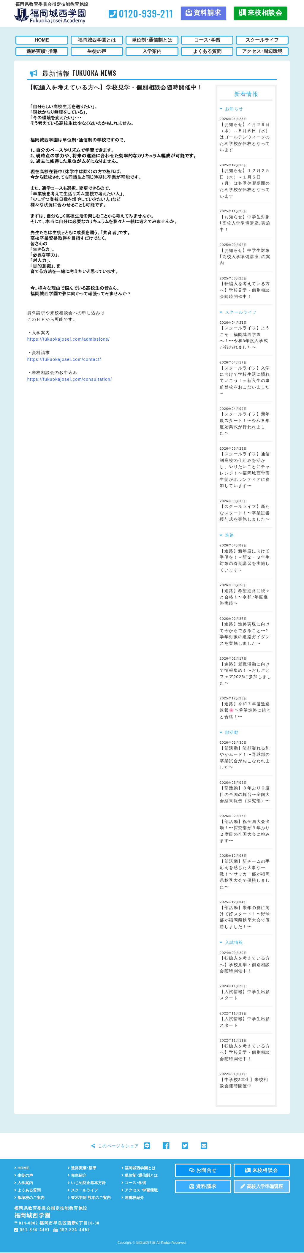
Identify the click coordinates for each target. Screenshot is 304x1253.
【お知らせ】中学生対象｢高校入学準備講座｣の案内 (245, 257)
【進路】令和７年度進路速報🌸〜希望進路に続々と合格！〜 (245, 710)
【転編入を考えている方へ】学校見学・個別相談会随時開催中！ (245, 290)
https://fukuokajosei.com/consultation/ (69, 379)
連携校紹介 (133, 1198)
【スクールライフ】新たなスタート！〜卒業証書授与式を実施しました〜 (245, 513)
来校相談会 (260, 12)
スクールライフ (84, 1190)
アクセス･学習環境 (140, 1190)
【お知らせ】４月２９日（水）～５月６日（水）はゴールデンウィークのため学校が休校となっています (245, 137)
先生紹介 (78, 1175)
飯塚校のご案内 (30, 1198)
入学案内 (24, 1183)
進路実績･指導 (83, 1168)
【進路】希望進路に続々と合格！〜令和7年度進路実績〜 (245, 597)
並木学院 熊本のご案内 (91, 1198)
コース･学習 (134, 1183)
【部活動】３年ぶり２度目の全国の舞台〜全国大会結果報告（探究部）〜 (245, 794)
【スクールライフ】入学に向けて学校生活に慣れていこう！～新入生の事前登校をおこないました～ (245, 381)
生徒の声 (24, 1175)
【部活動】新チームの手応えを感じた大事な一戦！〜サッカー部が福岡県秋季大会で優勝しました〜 (245, 874)
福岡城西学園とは (139, 1168)
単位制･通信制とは (140, 1175)
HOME (22, 1168)
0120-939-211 (141, 13)
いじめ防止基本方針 (88, 1183)
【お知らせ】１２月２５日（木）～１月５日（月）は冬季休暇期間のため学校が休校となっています (245, 183)
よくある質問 (28, 1190)
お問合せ (203, 1170)
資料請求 (203, 12)
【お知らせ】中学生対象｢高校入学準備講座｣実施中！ (245, 223)
